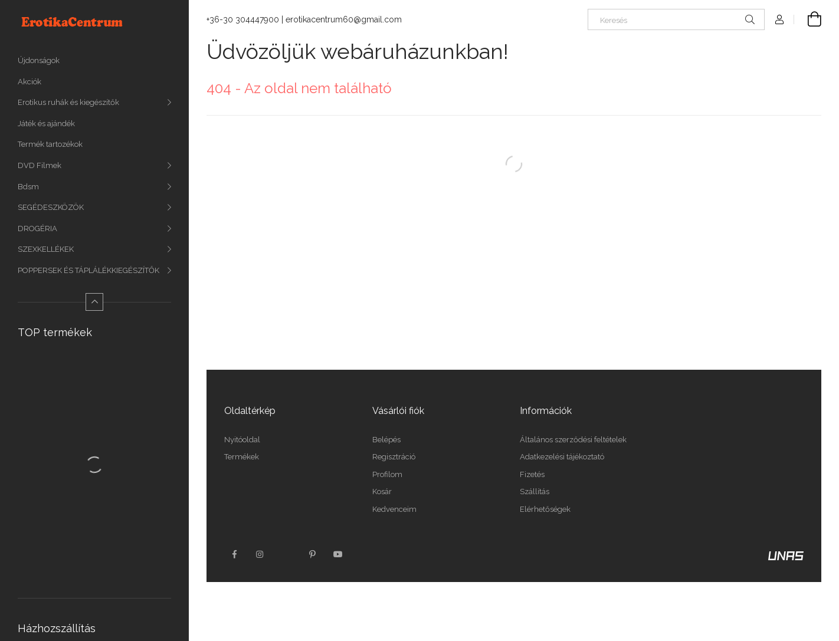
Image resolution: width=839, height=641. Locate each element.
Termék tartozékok (50, 144)
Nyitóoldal (242, 439)
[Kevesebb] (94, 302)
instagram (260, 554)
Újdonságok (39, 60)
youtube (338, 554)
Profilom (387, 474)
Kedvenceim (394, 509)
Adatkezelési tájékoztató (562, 456)
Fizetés (532, 474)
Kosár (382, 491)
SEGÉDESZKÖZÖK (51, 207)
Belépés (386, 439)
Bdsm (28, 186)
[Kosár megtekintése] (807, 19)
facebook (234, 554)
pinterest (312, 554)
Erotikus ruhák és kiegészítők (68, 102)
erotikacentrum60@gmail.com (344, 19)
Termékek (241, 456)
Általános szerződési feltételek (573, 439)
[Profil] (779, 19)
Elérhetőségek (545, 509)
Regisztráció (393, 456)
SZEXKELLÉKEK (46, 249)
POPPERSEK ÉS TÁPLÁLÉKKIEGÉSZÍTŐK (88, 270)
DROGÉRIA (37, 228)
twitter (286, 554)
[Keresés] (676, 19)
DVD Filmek (39, 165)
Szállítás (534, 491)
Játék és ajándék (46, 123)
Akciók (29, 81)
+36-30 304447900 (243, 19)
